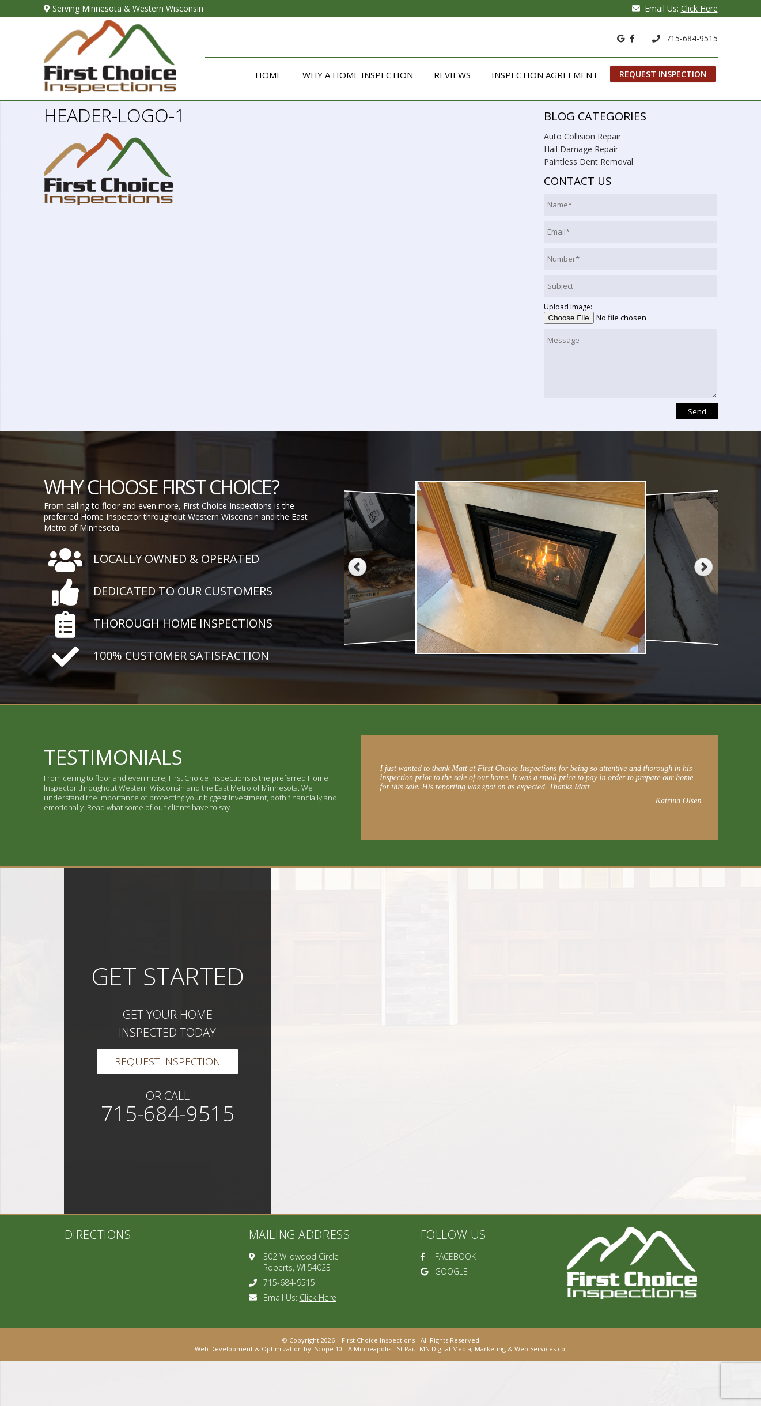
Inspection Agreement (544, 75)
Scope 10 (328, 1348)
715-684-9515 (685, 38)
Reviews (452, 75)
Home (268, 75)
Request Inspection (663, 74)
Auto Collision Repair (582, 136)
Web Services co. (540, 1348)
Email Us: (675, 8)
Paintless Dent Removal (588, 161)
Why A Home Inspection (357, 75)
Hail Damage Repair (581, 148)
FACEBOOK (448, 1256)
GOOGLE (444, 1271)
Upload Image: (568, 307)
